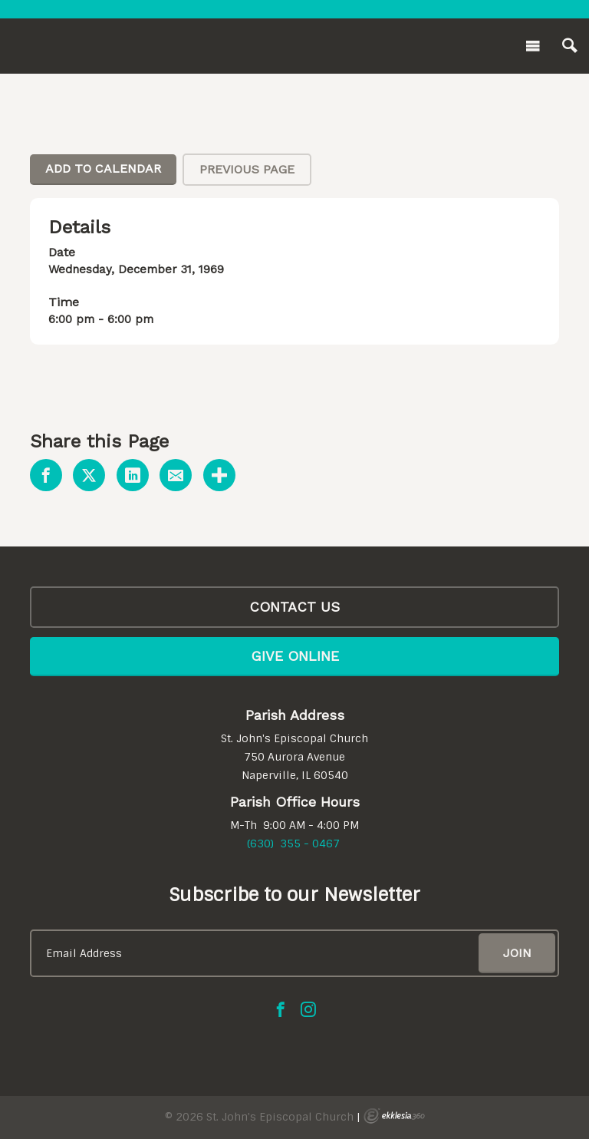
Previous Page (246, 169)
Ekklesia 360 (394, 1116)
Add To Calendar (103, 168)
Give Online (295, 656)
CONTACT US (294, 607)
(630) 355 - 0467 (293, 843)
